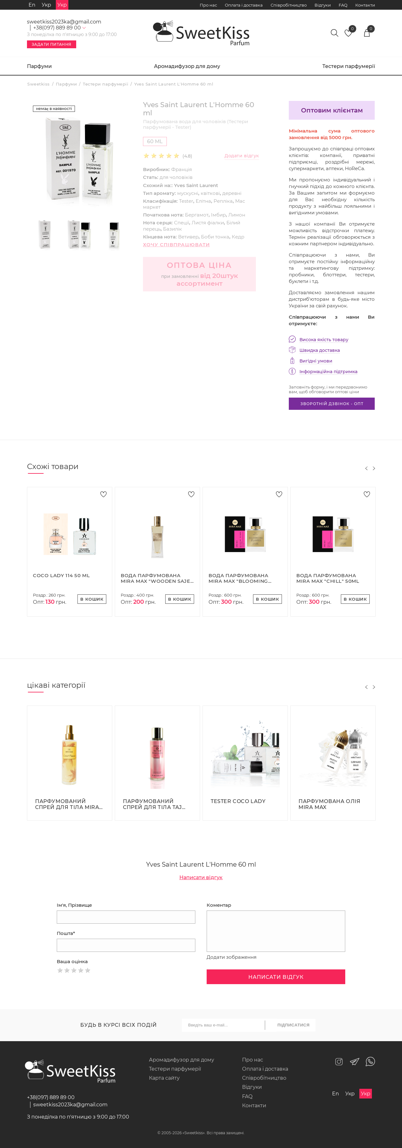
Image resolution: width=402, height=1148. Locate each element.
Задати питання (51, 44)
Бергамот (197, 215)
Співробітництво (289, 5)
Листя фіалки (208, 223)
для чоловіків (176, 177)
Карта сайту (164, 1078)
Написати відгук (201, 877)
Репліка (223, 201)
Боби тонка (215, 237)
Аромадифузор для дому (187, 66)
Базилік (172, 229)
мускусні (187, 193)
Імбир (218, 215)
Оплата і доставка (244, 5)
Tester (186, 201)
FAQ (343, 5)
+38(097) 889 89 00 (51, 1097)
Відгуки (323, 5)
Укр (46, 5)
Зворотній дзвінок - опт (331, 403)
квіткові (210, 193)
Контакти (365, 5)
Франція (181, 169)
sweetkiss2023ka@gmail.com (64, 22)
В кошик (91, 599)
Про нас (208, 5)
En (32, 5)
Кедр (238, 237)
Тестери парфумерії (348, 66)
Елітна (203, 201)
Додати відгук (242, 156)
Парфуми (39, 66)
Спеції (181, 223)
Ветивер (188, 237)
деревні (231, 193)
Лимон (236, 215)
